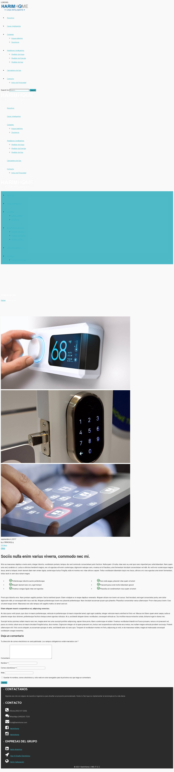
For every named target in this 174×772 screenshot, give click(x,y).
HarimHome (14, 731)
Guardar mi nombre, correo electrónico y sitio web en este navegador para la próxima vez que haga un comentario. (47, 680)
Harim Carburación (17, 765)
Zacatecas (15, 42)
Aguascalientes (17, 38)
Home (3, 300)
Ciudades (10, 34)
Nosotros (10, 17)
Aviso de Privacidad (18, 82)
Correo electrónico (8, 670)
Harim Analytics (16, 752)
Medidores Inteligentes (15, 50)
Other (3, 548)
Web (2, 675)
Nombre (4, 666)
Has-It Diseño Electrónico (20, 759)
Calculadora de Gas (14, 70)
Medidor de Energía (18, 58)
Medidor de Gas (17, 62)
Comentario (5, 661)
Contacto (10, 78)
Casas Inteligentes (14, 26)
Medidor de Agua (17, 54)
